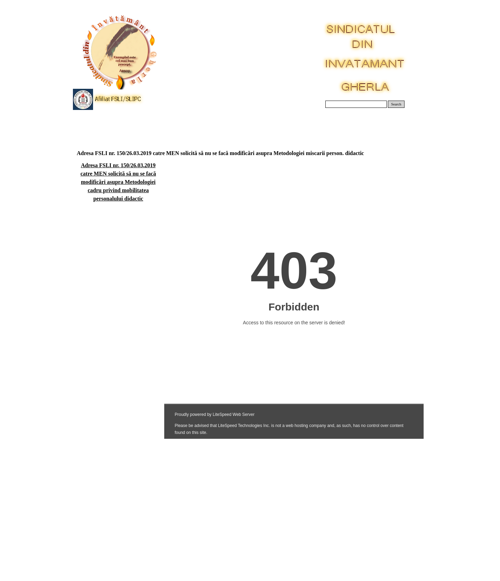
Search (396, 104)
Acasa (94, 124)
